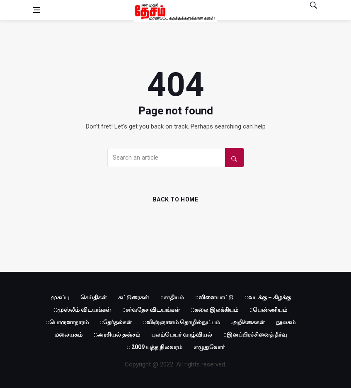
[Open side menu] (36, 10)
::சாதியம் (172, 297)
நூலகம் (285, 322)
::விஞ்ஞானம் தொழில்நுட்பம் (181, 322)
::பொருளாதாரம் (67, 322)
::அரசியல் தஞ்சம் (117, 334)
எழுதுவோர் (209, 347)
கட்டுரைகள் (133, 297)
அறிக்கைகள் (248, 322)
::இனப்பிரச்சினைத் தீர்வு (255, 334)
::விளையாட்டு (214, 297)
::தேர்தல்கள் (116, 322)
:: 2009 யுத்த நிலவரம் (154, 347)
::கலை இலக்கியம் (214, 309)
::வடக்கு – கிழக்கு (268, 297)
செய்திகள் (93, 297)
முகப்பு (60, 297)
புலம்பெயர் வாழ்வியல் (181, 334)
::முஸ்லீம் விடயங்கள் (82, 309)
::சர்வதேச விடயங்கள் (151, 309)
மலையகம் (68, 334)
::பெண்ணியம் (268, 309)
